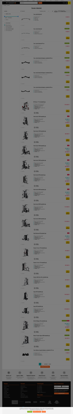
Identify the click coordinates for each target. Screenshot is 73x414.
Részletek (43, 411)
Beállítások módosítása (37, 411)
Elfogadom (30, 411)
